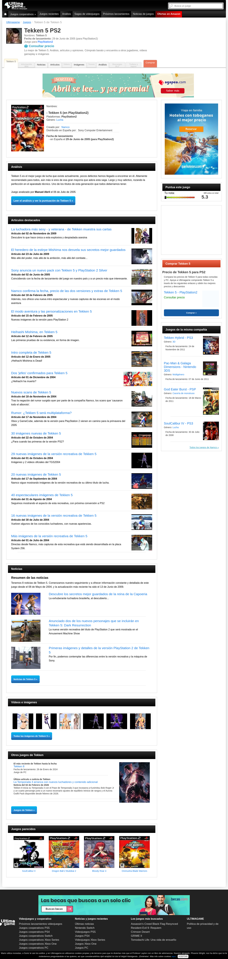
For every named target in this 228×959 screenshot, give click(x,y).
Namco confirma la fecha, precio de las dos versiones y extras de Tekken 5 (66, 291)
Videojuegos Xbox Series (90, 939)
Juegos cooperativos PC (33, 947)
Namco (66, 127)
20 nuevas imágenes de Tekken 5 (36, 474)
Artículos (54, 64)
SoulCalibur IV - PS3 (178, 423)
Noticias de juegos (143, 14)
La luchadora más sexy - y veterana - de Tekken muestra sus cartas (61, 229)
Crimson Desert (140, 931)
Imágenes (79, 64)
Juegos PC (81, 947)
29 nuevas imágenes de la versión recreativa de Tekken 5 (53, 454)
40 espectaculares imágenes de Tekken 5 (42, 495)
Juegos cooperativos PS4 (34, 931)
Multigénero (178, 374)
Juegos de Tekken (23, 810)
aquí (174, 956)
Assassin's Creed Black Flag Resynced (154, 923)
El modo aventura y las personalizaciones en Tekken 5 (51, 311)
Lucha (59, 119)
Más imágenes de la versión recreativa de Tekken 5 (49, 536)
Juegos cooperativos (23, 14)
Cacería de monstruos (184, 393)
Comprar (150, 62)
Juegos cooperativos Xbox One (38, 943)
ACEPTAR (183, 956)
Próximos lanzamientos (116, 14)
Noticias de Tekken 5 (25, 679)
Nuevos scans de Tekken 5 (31, 392)
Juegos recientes (49, 14)
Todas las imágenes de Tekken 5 (31, 736)
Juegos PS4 (82, 935)
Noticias (41, 64)
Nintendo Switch (84, 927)
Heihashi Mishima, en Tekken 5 (34, 332)
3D (174, 341)
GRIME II (136, 935)
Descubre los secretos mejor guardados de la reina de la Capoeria (98, 594)
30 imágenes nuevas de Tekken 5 (36, 433)
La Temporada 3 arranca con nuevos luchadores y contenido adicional (56, 782)
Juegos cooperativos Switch (36, 935)
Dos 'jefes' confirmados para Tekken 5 (39, 373)
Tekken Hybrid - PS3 (178, 337)
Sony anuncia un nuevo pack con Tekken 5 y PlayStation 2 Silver (59, 270)
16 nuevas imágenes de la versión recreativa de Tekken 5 (53, 515)
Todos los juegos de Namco (203, 447)
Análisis (66, 14)
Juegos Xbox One (85, 943)
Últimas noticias (84, 923)
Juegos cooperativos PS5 (34, 927)
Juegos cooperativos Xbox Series (39, 939)
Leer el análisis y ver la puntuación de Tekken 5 (42, 200)
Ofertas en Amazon (168, 14)
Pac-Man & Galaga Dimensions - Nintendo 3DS (180, 366)
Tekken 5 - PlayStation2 (180, 292)
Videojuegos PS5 (85, 931)
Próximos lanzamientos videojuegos (40, 923)
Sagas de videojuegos (86, 14)
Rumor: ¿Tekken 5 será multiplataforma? (41, 413)
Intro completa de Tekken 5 (31, 352)
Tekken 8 (19, 766)
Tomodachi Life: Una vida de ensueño (153, 939)
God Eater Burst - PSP (180, 389)
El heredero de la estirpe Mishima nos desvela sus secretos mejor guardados (68, 250)
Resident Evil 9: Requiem (146, 927)
